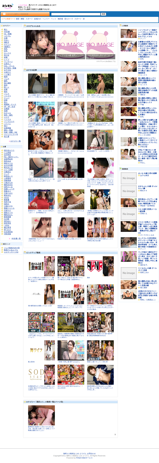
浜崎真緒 (7, 180)
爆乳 (5, 81)
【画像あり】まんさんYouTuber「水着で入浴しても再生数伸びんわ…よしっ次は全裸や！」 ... (100, 124)
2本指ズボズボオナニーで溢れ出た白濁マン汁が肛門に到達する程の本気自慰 (147, 294)
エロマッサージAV (11, 252)
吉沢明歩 (7, 155)
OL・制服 (8, 34)
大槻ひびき (8, 206)
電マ (5, 126)
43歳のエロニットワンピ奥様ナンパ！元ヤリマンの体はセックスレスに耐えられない (147, 141)
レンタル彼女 (145, 135)
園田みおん (8, 215)
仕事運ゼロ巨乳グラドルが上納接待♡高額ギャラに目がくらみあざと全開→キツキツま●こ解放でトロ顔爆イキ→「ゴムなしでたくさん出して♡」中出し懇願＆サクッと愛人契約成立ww (147, 49)
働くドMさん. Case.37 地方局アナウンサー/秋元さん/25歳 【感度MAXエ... (70, 278)
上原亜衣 (7, 178)
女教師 (6, 109)
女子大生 (7, 70)
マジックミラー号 (11, 134)
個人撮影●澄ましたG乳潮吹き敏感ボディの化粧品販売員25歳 (147, 90)
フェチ (6, 79)
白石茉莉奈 (8, 232)
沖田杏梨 (7, 234)
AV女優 (7, 32)
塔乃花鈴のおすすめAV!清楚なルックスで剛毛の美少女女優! (100, 239)
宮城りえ (143, 213)
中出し (6, 40)
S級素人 (7, 47)
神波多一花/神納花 (147, 206)
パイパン (7, 124)
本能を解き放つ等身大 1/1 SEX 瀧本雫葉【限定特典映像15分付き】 (99, 334)
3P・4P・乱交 (9, 107)
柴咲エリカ (8, 213)
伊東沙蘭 (143, 147)
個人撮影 (7, 83)
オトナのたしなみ (147, 235)
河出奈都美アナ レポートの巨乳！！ (99, 151)
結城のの (37, 19)
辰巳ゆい (7, 221)
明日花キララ (9, 150)
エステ (6, 117)
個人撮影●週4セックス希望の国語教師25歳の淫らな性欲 (147, 80)
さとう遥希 (8, 170)
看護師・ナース (10, 104)
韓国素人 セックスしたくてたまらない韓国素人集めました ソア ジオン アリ (70, 306)
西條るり (7, 191)
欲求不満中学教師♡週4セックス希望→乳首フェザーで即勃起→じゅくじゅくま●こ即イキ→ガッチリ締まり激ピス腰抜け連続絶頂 (147, 67)
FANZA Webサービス (84, 458)
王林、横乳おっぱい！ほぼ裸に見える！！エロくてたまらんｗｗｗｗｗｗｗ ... (100, 96)
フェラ (6, 94)
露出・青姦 (8, 130)
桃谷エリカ (8, 163)
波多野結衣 (8, 159)
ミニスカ (7, 119)
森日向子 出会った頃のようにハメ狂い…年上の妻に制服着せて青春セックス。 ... (40, 152)
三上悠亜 (7, 153)
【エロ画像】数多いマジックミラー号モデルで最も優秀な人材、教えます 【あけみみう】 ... (41, 124)
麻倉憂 (6, 200)
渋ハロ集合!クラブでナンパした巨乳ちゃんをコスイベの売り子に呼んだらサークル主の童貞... (100, 307)
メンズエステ (9, 122)
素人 (5, 29)
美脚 (5, 111)
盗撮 (5, 57)
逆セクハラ (68, 19)
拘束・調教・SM (10, 132)
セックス (7, 53)
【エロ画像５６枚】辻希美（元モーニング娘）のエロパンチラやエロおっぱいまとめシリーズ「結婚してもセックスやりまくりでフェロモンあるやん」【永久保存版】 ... (100, 182)
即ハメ (6, 87)
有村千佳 (7, 202)
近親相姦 (7, 128)
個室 (17, 19)
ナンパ (6, 98)
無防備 (60, 19)
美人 (5, 102)
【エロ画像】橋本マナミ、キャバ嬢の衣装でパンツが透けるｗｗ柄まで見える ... (41, 96)
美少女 (6, 55)
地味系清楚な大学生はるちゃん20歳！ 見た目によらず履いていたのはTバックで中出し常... (100, 387)
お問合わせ (91, 454)
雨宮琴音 (7, 223)
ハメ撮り (7, 74)
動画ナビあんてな (11, 250)
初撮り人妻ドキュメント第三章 (97, 362)
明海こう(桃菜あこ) (147, 300)
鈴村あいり (8, 176)
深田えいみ (8, 187)
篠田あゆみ (8, 185)
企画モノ (7, 64)
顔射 (5, 100)
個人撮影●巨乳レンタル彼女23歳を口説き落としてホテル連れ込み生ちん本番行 (147, 111)
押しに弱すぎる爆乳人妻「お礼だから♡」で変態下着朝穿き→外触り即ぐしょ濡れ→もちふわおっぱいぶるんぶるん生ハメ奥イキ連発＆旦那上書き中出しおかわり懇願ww (147, 126)
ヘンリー (46, 19)
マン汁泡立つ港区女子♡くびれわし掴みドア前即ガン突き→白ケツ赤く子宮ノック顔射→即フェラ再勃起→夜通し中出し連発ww (147, 257)
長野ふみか (144, 272)
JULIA (6, 198)
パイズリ (7, 96)
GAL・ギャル (9, 66)
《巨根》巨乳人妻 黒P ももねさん (69, 362)
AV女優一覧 (16, 238)
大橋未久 (7, 172)
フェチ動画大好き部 (12, 248)
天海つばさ (8, 193)
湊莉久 (6, 204)
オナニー (7, 44)
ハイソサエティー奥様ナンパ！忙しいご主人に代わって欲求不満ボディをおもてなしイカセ (147, 33)
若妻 (5, 89)
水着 (5, 38)
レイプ (6, 59)
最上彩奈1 (31, 362)
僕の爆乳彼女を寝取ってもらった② (40, 305)
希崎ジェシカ (9, 208)
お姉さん (7, 72)
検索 (103, 14)
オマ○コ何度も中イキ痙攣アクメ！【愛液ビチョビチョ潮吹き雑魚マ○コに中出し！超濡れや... (41, 279)
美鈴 (88, 277)
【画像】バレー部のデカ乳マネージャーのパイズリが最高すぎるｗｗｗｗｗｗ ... (71, 124)
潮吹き (6, 42)
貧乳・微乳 (8, 115)
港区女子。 (144, 265)
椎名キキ (143, 191)
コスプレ (7, 36)
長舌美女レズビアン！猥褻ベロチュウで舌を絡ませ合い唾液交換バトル (147, 201)
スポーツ (29, 19)
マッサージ (8, 62)
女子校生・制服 (10, 68)
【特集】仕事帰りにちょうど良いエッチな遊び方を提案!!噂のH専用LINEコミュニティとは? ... (100, 212)
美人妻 (6, 137)
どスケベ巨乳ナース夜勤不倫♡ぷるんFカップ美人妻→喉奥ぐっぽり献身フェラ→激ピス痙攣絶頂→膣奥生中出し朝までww (147, 227)
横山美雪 (7, 227)
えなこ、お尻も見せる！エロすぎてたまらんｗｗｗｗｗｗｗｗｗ (71, 211)
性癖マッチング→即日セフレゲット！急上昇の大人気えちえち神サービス (41, 180)
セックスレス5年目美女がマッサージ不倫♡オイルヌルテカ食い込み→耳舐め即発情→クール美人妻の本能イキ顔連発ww (147, 242)
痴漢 (5, 77)
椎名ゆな (7, 195)
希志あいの (8, 168)
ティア (6, 174)
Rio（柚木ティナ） (11, 157)
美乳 (5, 49)
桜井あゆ (7, 161)
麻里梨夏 (7, 217)
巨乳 (5, 51)
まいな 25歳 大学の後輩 (147, 173)
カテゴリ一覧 (15, 141)
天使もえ (7, 210)
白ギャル (7, 113)
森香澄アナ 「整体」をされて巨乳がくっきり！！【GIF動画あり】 (41, 211)
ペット (53, 19)
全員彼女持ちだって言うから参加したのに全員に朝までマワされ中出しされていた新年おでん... (41, 387)
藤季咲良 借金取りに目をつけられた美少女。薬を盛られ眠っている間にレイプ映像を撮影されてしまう (41, 428)
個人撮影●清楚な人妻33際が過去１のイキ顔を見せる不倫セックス (147, 100)
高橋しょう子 (9, 189)
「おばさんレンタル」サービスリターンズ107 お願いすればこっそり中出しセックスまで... (41, 335)
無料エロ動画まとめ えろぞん (74, 454)
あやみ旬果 (8, 165)
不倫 (142, 105)
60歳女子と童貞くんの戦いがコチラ (69, 239)
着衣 (5, 85)
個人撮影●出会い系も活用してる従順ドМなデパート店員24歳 (147, 283)
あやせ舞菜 (144, 175)
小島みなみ (8, 183)
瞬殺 (22, 19)
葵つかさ (7, 230)
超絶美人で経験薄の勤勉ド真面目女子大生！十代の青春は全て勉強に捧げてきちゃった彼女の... (71, 335)
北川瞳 (6, 219)
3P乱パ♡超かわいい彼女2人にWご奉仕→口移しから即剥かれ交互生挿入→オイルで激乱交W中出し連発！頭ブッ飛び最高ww (147, 155)
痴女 (5, 92)
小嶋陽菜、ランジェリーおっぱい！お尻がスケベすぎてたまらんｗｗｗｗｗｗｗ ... (71, 96)
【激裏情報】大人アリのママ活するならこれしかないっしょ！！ (41, 239)
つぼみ (6, 225)
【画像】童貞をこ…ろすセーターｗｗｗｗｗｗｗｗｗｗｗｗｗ (71, 152)
